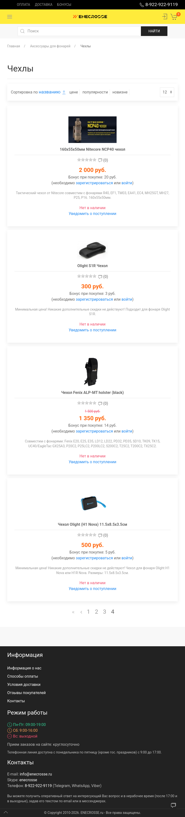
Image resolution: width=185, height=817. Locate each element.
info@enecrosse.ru (36, 774)
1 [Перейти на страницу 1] (88, 611)
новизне (120, 92)
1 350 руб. (92, 418)
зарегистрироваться (94, 183)
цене (73, 92)
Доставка (44, 5)
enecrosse (28, 780)
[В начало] (73, 611)
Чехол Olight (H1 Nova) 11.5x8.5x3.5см (92, 524)
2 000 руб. (92, 170)
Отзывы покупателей (26, 692)
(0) (103, 160)
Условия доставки (23, 684)
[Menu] (9, 16)
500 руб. (92, 545)
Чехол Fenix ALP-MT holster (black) (92, 392)
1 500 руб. (92, 411)
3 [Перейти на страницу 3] (104, 611)
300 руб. (92, 286)
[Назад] (81, 611)
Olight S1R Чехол (92, 265)
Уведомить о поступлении (92, 213)
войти (126, 183)
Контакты (16, 701)
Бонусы (64, 5)
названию (53, 92)
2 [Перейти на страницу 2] (96, 611)
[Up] (6, 812)
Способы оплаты (22, 676)
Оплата (23, 5)
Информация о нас (24, 668)
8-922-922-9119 (158, 4)
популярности (95, 92)
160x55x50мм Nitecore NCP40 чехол (92, 149)
